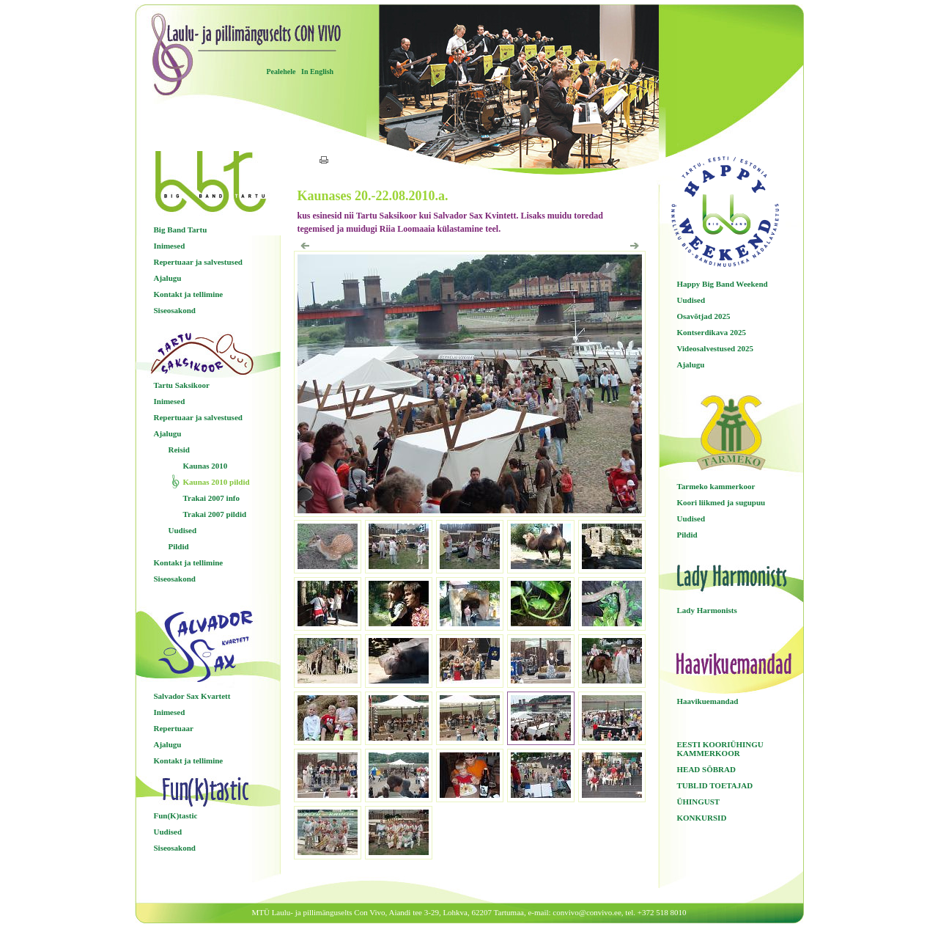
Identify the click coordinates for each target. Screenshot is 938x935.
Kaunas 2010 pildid (216, 481)
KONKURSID (702, 817)
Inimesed (169, 245)
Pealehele (281, 71)
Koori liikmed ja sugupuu (721, 502)
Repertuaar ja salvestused (198, 261)
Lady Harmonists (707, 610)
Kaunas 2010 (205, 465)
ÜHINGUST (698, 801)
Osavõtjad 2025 (704, 316)
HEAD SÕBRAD (706, 769)
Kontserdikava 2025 (711, 332)
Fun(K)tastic (176, 815)
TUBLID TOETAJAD (715, 785)
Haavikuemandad (708, 701)
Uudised (183, 530)
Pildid (179, 546)
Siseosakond (175, 310)
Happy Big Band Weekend (722, 283)
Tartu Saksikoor (182, 385)
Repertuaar (173, 728)
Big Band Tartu (180, 229)
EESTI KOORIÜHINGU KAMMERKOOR (720, 749)
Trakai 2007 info (211, 498)
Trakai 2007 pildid (215, 514)
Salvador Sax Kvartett (192, 696)
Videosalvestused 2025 (715, 348)
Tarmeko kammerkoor (716, 486)
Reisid (179, 449)
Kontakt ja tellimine (189, 294)
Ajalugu (168, 278)
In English (317, 71)
